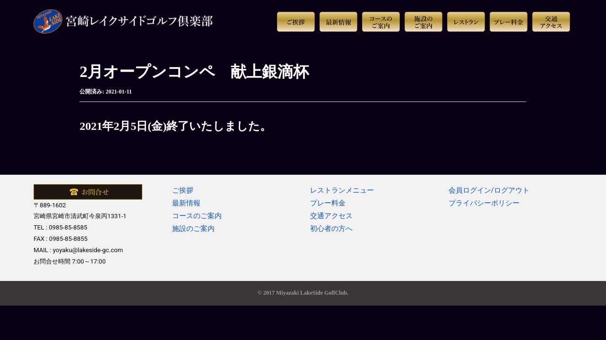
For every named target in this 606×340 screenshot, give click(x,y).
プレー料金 (328, 203)
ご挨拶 (182, 190)
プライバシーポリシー (484, 203)
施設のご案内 (193, 228)
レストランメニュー (342, 190)
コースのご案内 (197, 216)
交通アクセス (331, 216)
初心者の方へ (331, 228)
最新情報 (186, 203)
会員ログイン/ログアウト (489, 190)
